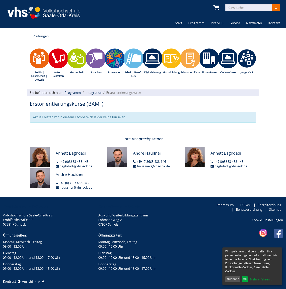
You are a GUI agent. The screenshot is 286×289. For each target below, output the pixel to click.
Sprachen (95, 72)
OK (245, 279)
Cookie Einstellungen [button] (267, 220)
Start (178, 23)
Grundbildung (171, 72)
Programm (73, 92)
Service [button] (234, 23)
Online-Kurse (228, 72)
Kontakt (274, 23)
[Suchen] (276, 7)
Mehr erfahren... (261, 279)
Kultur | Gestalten (58, 74)
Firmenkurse (209, 72)
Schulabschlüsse (190, 72)
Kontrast (11, 281)
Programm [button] (198, 23)
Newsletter (254, 23)
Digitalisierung (152, 72)
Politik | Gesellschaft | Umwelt (39, 76)
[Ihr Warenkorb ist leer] (217, 7)
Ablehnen (232, 279)
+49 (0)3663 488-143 (72, 161)
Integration (114, 72)
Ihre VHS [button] (217, 23)
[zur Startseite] (47, 10)
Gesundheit (77, 72)
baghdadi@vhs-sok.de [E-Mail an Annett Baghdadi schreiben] (74, 166)
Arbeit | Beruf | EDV (134, 74)
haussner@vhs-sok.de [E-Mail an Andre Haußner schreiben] (151, 166)
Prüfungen (41, 36)
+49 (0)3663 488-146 (149, 161)
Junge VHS (247, 72)
